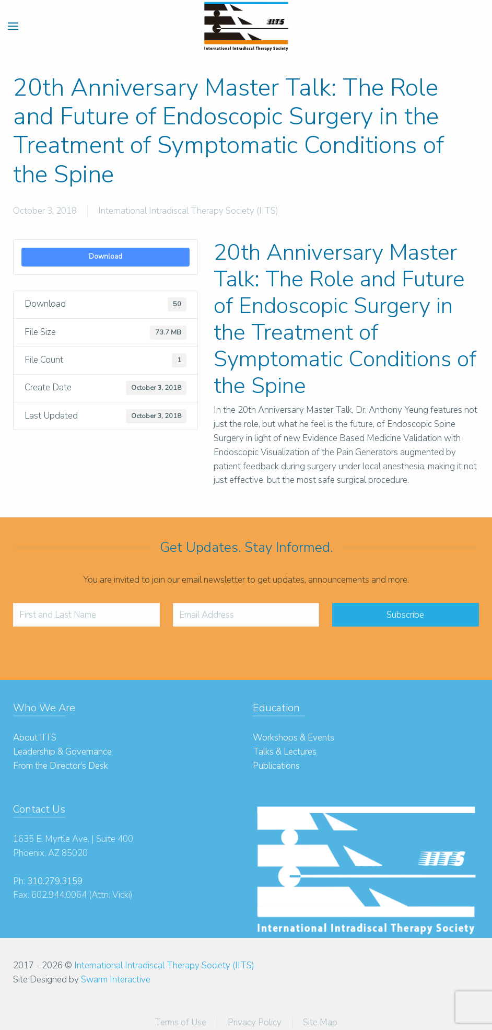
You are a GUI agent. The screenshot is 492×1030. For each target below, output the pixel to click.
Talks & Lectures (285, 752)
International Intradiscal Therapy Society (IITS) (188, 211)
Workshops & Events (293, 738)
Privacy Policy (255, 1022)
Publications (276, 766)
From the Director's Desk (60, 766)
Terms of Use (180, 1022)
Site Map (320, 1022)
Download (105, 256)
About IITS (34, 738)
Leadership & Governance (62, 752)
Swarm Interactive (115, 980)
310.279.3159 (55, 881)
